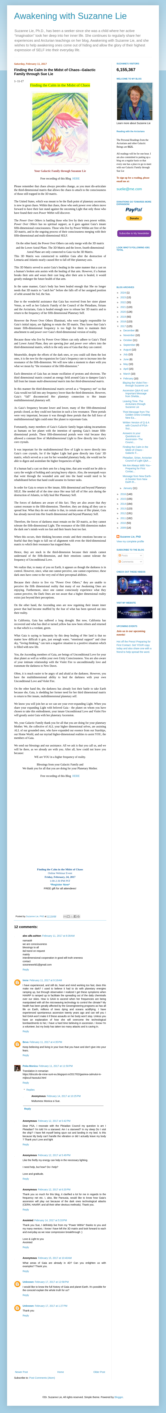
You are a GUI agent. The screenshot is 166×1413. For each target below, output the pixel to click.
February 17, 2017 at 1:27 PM (51, 1305)
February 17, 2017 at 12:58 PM (52, 1281)
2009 (123, 527)
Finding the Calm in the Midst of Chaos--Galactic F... (135, 450)
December (129, 330)
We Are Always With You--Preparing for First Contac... (137, 468)
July (125, 354)
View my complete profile (130, 541)
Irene (25, 980)
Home (60, 1372)
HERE (76, 178)
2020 (123, 311)
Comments (126, 561)
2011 (123, 518)
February (128, 378)
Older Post (99, 1372)
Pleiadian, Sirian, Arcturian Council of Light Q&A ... (137, 459)
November (129, 335)
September (129, 344)
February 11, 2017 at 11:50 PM (56, 1066)
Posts (123, 555)
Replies (30, 1090)
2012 (123, 513)
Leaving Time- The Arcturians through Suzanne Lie (134, 404)
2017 (123, 326)
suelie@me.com (129, 189)
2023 (123, 297)
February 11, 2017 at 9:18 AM (45, 980)
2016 (123, 494)
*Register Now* (60, 884)
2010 (123, 523)
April (126, 368)
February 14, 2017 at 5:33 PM (50, 1220)
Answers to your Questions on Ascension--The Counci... (133, 437)
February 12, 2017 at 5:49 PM (54, 1155)
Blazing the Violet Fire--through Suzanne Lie (135, 384)
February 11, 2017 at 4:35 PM (45, 1042)
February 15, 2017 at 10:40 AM (55, 1258)
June (126, 359)
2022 (123, 302)
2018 (123, 321)
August (127, 349)
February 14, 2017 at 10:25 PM (64, 1096)
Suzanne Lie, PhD (130, 536)
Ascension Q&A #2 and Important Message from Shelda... (135, 393)
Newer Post (21, 1372)
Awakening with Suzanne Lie (70, 16)
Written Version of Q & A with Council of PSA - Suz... (136, 425)
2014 (123, 503)
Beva (25, 1042)
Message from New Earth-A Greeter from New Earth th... (137, 479)
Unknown (28, 1281)
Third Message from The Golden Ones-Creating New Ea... (136, 415)
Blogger (118, 1397)
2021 (123, 307)
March (127, 373)
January (128, 488)
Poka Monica (30, 1066)
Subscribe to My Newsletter (134, 233)
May (126, 364)
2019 (123, 316)
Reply (26, 969)
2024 (123, 292)
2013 (123, 508)
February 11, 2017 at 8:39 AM (58, 935)
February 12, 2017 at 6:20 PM (54, 1189)
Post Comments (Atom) (42, 1377)
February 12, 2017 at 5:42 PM (54, 1120)
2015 (123, 498)
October (128, 340)
